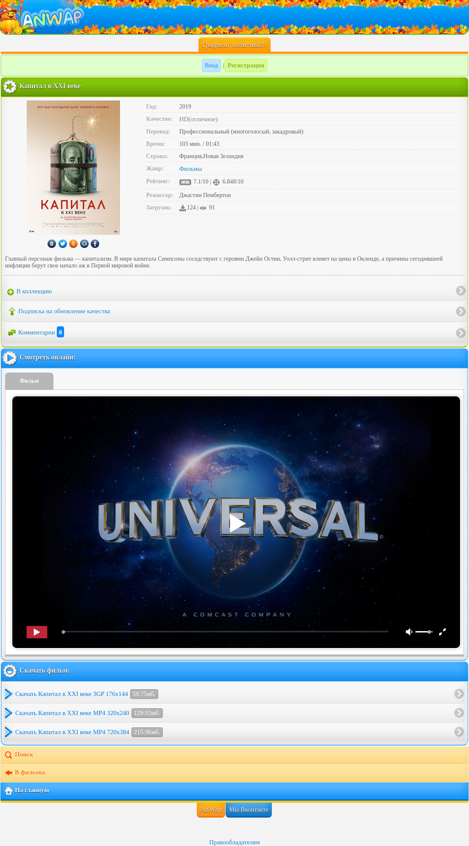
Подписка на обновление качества (58, 311)
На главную (26, 791)
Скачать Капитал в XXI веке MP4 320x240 (89, 713)
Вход (211, 65)
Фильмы (190, 168)
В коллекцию (29, 291)
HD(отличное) (198, 119)
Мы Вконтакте (248, 809)
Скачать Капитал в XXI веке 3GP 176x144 (86, 694)
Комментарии (35, 332)
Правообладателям (234, 842)
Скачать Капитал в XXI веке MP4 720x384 (89, 732)
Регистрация (246, 65)
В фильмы (24, 773)
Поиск (18, 755)
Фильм (29, 381)
